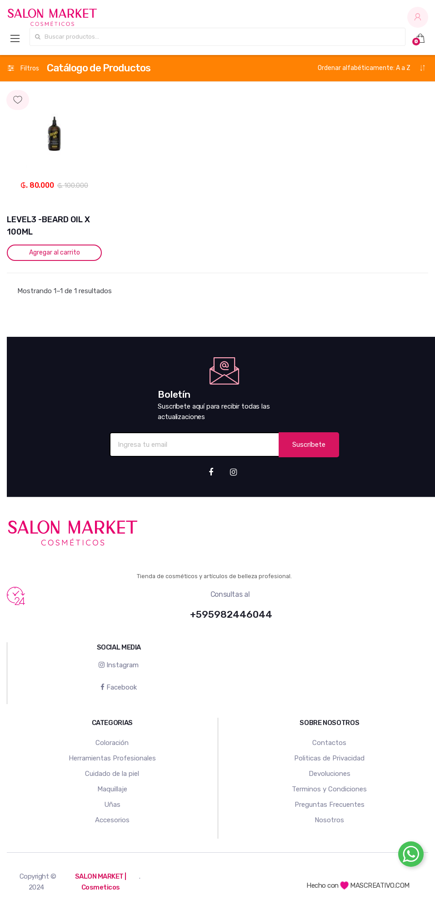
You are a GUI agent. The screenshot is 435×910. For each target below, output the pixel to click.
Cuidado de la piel (112, 774)
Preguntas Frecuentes (330, 804)
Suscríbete (308, 444)
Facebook (118, 687)
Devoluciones (329, 774)
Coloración (112, 743)
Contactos (329, 743)
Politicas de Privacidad (329, 758)
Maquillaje (112, 789)
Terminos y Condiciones (329, 789)
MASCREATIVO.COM (375, 885)
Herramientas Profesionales (112, 758)
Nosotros (329, 820)
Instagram (119, 665)
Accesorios (112, 820)
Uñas (112, 804)
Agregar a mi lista (54, 91)
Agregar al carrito (54, 252)
